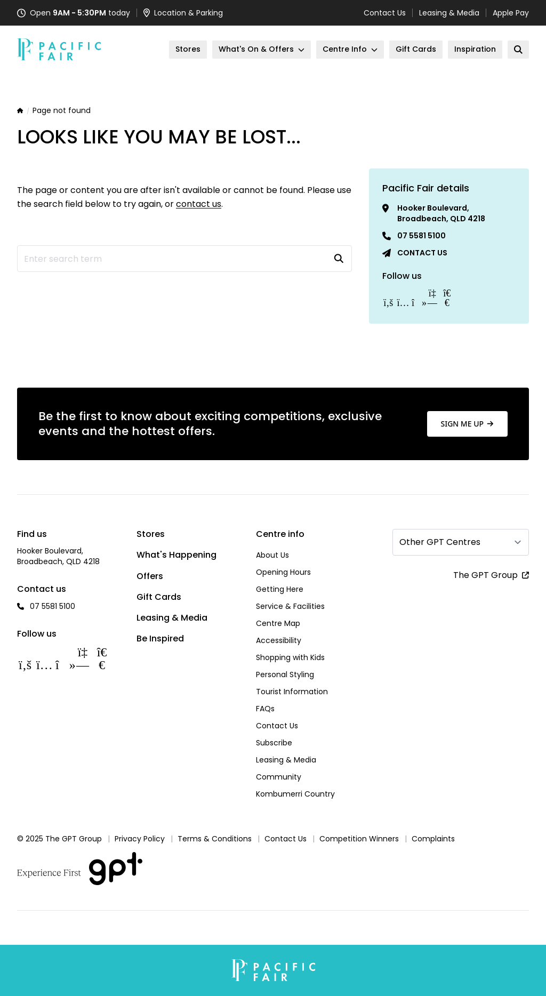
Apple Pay (511, 12)
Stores (150, 534)
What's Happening (176, 555)
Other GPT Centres (439, 542)
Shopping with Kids (290, 657)
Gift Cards (158, 597)
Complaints (433, 838)
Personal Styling (285, 674)
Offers (149, 576)
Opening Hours (283, 572)
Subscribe (274, 742)
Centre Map (278, 623)
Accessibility (278, 640)
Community (278, 777)
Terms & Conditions (215, 838)
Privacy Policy (140, 838)
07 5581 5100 (421, 235)
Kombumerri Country (295, 794)
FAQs (265, 708)
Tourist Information (292, 691)
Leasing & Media (449, 12)
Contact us (422, 252)
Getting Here (279, 589)
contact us (198, 204)
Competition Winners (359, 838)
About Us (272, 555)
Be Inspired (160, 638)
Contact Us (385, 12)
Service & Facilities (290, 606)
